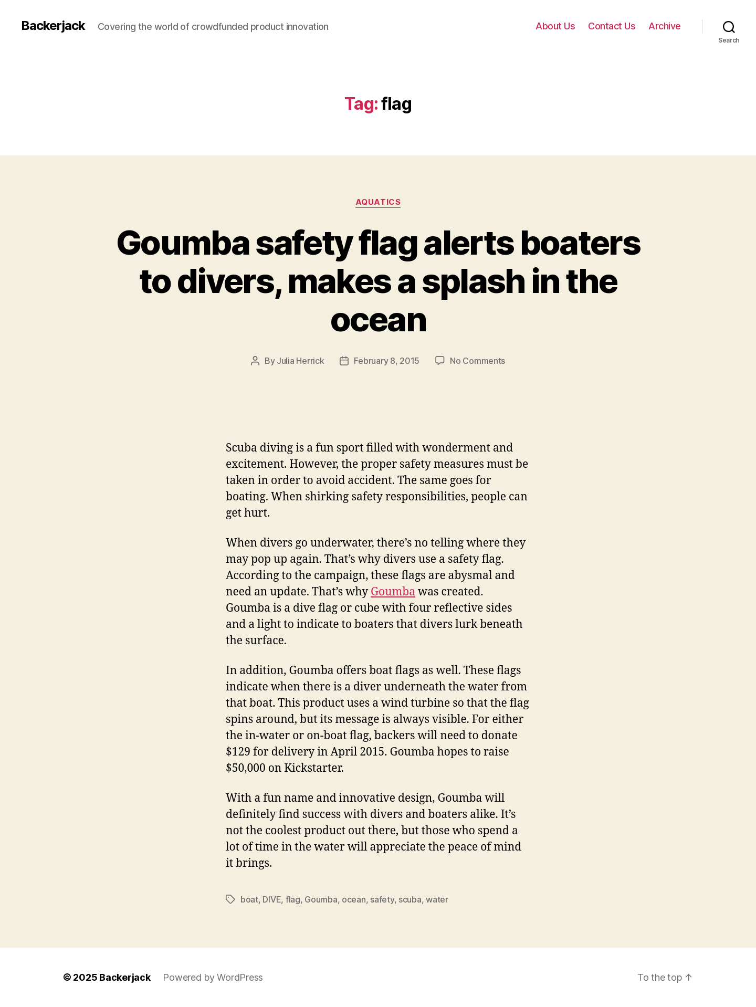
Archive (664, 26)
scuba (410, 899)
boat (249, 899)
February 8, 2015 (386, 360)
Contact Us (611, 26)
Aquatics (378, 202)
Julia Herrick (300, 360)
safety (382, 899)
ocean (354, 899)
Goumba (393, 592)
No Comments (477, 360)
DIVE (271, 899)
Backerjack (53, 25)
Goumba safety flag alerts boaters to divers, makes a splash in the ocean (378, 280)
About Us (555, 26)
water (437, 899)
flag (293, 899)
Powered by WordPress (213, 977)
